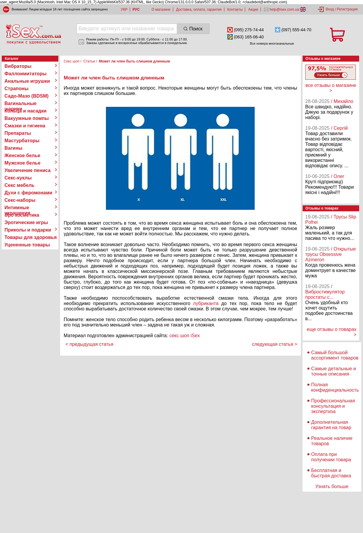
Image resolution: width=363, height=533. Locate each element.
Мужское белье (22, 162)
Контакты (235, 9)
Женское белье (22, 155)
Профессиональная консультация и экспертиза (333, 406)
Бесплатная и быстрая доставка (331, 473)
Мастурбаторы (22, 140)
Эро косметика (21, 215)
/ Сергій (339, 128)
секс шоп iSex (184, 335)
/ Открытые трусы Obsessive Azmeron (330, 254)
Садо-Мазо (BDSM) (26, 96)
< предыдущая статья (89, 344)
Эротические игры (26, 222)
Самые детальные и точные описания (333, 371)
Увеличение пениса (27, 170)
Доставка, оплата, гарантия (199, 9)
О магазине (160, 9)
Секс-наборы (19, 200)
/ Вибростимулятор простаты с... (325, 292)
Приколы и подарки (27, 229)
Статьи (89, 61)
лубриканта (206, 303)
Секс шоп (71, 61)
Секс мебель (19, 185)
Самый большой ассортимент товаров (335, 355)
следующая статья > (274, 344)
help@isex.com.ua (284, 9)
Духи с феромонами (28, 192)
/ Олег (337, 176)
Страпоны (16, 88)
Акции (253, 9)
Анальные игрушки (27, 81)
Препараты (17, 133)
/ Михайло (342, 101)
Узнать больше (331, 486)
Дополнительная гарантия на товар (331, 425)
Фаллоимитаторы (25, 73)
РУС (136, 9)
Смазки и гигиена (24, 125)
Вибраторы (18, 66)
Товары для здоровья (30, 237)
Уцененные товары (27, 244)
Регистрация (347, 9)
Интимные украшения (17, 207)
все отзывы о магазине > (331, 88)
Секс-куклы (18, 177)
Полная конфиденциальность (335, 387)
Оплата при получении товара (331, 457)
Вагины (13, 148)
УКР (124, 9)
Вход (330, 9)
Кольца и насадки (25, 110)
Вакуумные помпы (26, 118)
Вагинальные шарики (20, 103)
